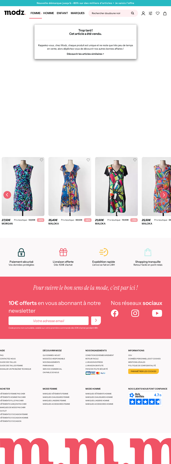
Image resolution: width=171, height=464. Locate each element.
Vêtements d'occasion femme (14, 414)
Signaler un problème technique (15, 369)
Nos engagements (51, 362)
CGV (130, 355)
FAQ (1, 355)
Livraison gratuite (94, 365)
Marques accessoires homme (99, 404)
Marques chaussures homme (99, 397)
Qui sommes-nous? (51, 355)
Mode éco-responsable (54, 359)
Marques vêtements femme (55, 394)
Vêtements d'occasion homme (14, 418)
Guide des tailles (8, 362)
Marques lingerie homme (97, 400)
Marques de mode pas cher (12, 407)
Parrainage (48, 365)
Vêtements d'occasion (10, 421)
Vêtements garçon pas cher (13, 404)
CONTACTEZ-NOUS (8, 359)
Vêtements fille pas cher (12, 400)
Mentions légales (136, 362)
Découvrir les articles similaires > (85, 53)
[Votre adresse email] (49, 320)
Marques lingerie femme (54, 400)
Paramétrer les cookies (143, 371)
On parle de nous (51, 372)
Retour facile (92, 359)
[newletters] (96, 320)
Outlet (3, 411)
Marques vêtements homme (98, 394)
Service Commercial (52, 369)
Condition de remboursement (100, 355)
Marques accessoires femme (56, 404)
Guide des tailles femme (11, 365)
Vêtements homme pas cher (13, 397)
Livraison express (94, 362)
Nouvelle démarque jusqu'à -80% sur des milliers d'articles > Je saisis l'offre (85, 3)
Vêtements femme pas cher (12, 394)
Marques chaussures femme (56, 397)
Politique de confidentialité (142, 365)
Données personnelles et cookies (144, 359)
